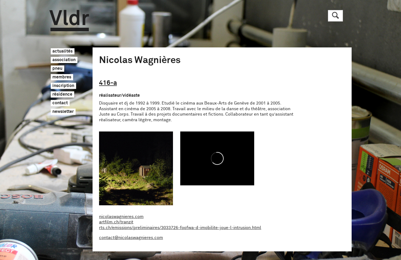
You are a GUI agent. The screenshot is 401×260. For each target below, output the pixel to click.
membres (61, 77)
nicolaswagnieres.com (121, 216)
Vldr (69, 20)
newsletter (63, 112)
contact (60, 103)
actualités (62, 51)
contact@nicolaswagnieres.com (131, 237)
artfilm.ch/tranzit (116, 222)
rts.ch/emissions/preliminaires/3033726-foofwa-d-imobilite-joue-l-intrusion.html (180, 228)
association (64, 60)
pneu (57, 69)
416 (108, 83)
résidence (62, 94)
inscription (63, 86)
